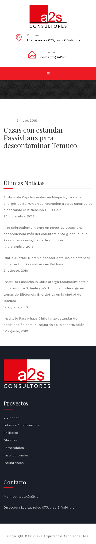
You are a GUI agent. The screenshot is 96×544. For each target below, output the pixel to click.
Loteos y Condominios (21, 425)
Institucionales (16, 455)
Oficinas (10, 440)
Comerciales (14, 448)
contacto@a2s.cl (54, 57)
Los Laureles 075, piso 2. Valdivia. (54, 40)
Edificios (11, 433)
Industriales (14, 463)
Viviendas (11, 418)
